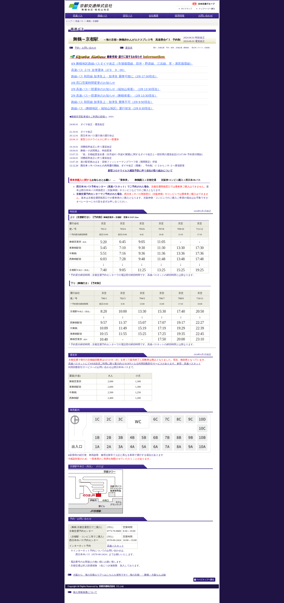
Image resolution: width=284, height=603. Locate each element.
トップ (69, 21)
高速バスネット (115, 545)
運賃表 (126, 47)
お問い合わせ (205, 15)
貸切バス (127, 15)
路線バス (102, 15)
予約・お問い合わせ (83, 47)
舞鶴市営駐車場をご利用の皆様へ (89, 116)
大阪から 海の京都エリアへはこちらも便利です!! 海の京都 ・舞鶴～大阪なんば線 (117, 574)
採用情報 (179, 15)
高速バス (77, 15)
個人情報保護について (82, 592)
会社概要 (153, 15)
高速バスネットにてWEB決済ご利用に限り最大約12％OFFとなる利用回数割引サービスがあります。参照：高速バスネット (134, 363)
